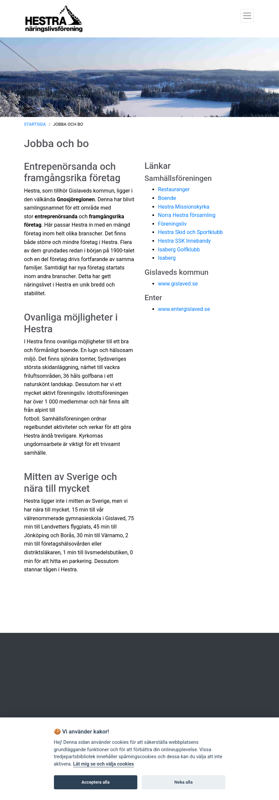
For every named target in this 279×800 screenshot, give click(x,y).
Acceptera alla (95, 782)
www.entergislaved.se (184, 309)
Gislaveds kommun (177, 272)
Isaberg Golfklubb (179, 249)
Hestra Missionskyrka (184, 207)
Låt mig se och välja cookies (103, 764)
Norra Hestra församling (187, 215)
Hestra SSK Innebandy (184, 241)
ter (157, 297)
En (149, 297)
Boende (167, 198)
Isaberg (167, 258)
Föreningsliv (172, 224)
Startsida (35, 124)
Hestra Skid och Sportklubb (190, 232)
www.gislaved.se (178, 283)
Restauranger (174, 189)
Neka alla (184, 782)
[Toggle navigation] (247, 15)
